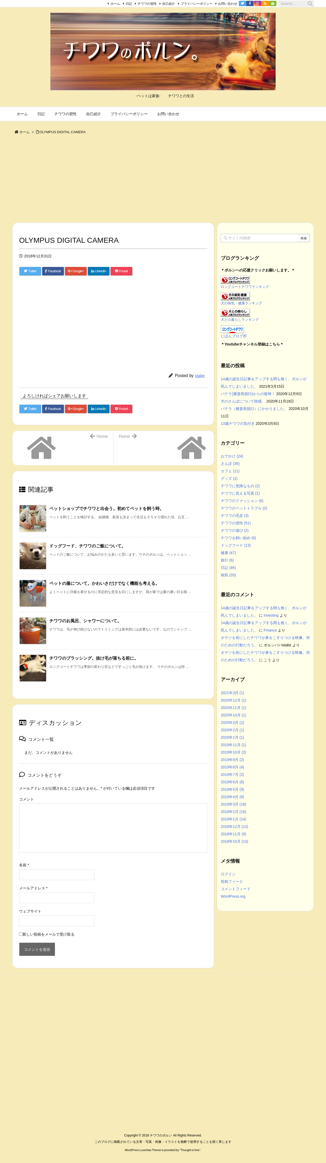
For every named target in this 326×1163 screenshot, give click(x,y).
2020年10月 (233, 715)
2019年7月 (232, 774)
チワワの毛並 (235, 515)
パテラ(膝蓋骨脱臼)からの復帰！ (248, 394)
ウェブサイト (30, 911)
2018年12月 (234, 826)
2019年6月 (232, 782)
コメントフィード (235, 889)
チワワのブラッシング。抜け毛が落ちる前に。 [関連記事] (93, 658)
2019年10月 (233, 752)
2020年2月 (232, 730)
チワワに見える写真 (240, 493)
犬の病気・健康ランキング (241, 303)
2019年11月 (233, 745)
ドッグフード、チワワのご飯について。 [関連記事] (87, 546)
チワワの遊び (235, 530)
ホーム (115, 4)
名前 (24, 865)
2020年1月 (232, 737)
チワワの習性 (147, 4)
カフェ (230, 471)
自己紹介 (168, 4)
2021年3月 (232, 693)
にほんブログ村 (234, 336)
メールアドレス (33, 888)
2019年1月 (233, 819)
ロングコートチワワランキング (245, 287)
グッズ (229, 478)
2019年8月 (232, 767)
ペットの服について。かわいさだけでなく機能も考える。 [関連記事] (104, 583)
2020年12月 (233, 700)
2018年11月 (233, 834)
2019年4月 (232, 797)
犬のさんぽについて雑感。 (243, 401)
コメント (26, 799)
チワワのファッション (242, 501)
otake (200, 375)
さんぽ (230, 463)
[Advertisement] (163, 180)
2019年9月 (232, 760)
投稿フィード (232, 881)
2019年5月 (232, 789)
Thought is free (189, 1150)
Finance (270, 630)
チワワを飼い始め (238, 538)
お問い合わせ (227, 4)
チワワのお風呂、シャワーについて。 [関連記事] (85, 621)
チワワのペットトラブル (244, 508)
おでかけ (232, 456)
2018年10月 (234, 841)
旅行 (227, 560)
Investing (271, 615)
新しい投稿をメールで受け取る (48, 934)
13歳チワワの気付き (238, 423)
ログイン (228, 874)
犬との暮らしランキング (240, 320)
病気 (228, 575)
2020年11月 (233, 708)
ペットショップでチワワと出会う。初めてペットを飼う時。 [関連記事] (106, 508)
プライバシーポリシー (197, 4)
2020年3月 (232, 722)
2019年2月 (233, 812)
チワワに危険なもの (240, 486)
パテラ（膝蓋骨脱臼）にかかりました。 (254, 409)
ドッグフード (236, 545)
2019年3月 (233, 804)
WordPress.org (233, 896)
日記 (129, 4)
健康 (228, 553)
